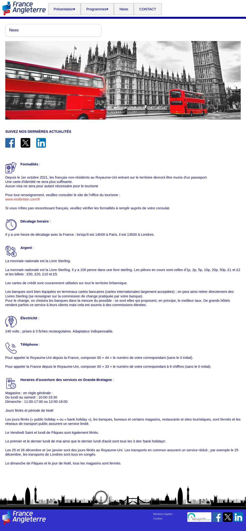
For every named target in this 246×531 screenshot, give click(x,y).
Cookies (158, 518)
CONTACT (147, 9)
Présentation (64, 9)
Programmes (97, 9)
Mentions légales (162, 514)
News (123, 9)
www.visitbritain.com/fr (22, 199)
